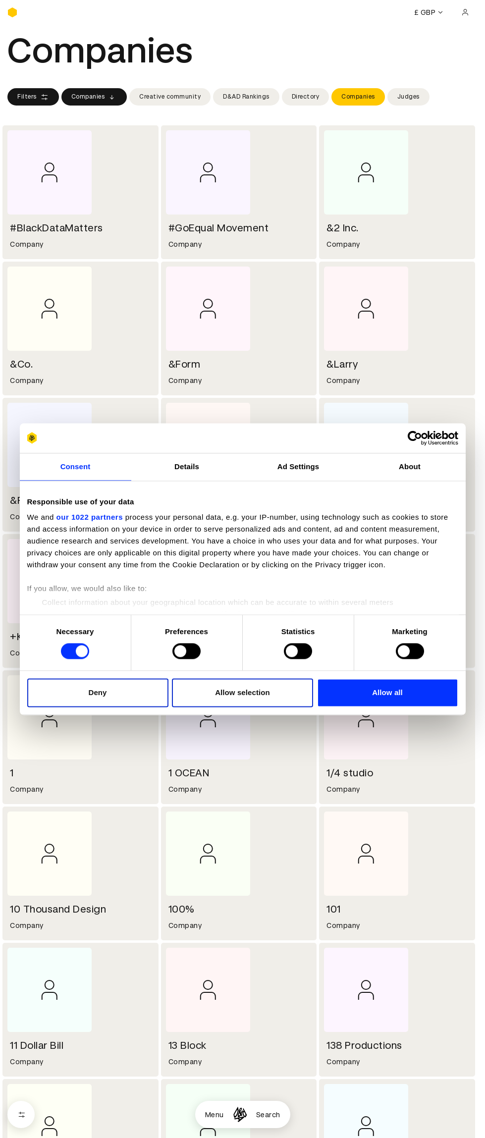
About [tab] (410, 466)
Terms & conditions (200, 928)
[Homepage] (240, 1114)
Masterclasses (33, 964)
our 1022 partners (89, 517)
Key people (26, 869)
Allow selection (242, 692)
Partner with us (192, 869)
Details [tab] (186, 466)
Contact (339, 858)
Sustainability (31, 881)
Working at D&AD (195, 858)
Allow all (387, 692)
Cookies (179, 940)
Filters (33, 97)
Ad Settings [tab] (298, 466)
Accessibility (188, 964)
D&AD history (31, 858)
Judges (408, 96)
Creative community (170, 96)
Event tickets (31, 976)
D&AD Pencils (31, 928)
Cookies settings (50, 1082)
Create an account (357, 940)
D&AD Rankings (246, 96)
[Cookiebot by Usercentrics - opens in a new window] (415, 438)
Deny (97, 692)
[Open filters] (21, 1114)
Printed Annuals (35, 940)
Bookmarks (344, 952)
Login (333, 928)
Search (268, 1115)
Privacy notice (190, 952)
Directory (306, 96)
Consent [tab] (75, 466)
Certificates (29, 952)
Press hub (341, 869)
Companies (94, 97)
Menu (214, 1115)
